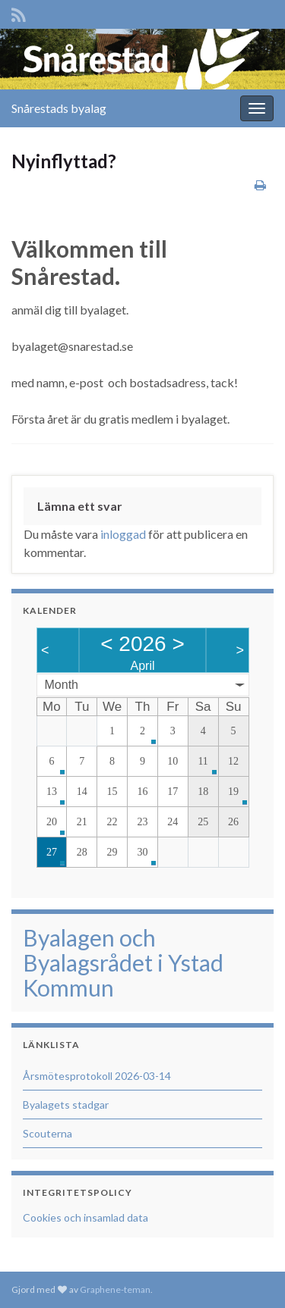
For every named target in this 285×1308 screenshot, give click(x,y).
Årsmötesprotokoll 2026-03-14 (97, 1075)
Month (61, 684)
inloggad (123, 534)
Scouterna (47, 1133)
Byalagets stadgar (66, 1104)
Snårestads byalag (58, 108)
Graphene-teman (115, 1289)
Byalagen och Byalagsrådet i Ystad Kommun (123, 962)
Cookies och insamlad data (85, 1217)
